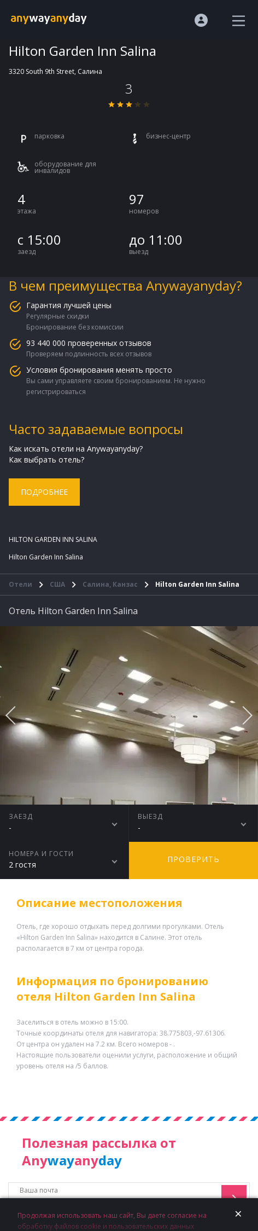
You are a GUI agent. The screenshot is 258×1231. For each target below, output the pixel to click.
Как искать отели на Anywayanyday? (76, 448)
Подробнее (44, 492)
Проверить (193, 859)
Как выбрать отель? (46, 459)
